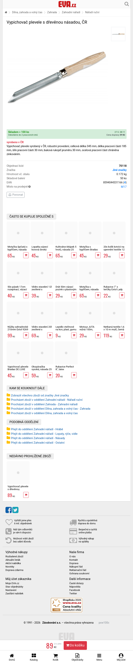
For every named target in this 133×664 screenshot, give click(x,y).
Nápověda (74, 586)
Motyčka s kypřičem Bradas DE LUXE (89, 249)
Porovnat (15, 194)
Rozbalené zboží (14, 556)
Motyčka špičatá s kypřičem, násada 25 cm (17, 249)
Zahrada (52, 12)
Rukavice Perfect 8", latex (65, 368)
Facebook (74, 590)
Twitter (73, 593)
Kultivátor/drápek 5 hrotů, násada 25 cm (66, 249)
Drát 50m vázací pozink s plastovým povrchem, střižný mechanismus (66, 290)
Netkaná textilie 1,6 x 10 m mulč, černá (114, 328)
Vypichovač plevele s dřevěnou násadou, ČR (18, 489)
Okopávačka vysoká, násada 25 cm (42, 369)
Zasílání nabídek (14, 593)
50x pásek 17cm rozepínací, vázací (17, 288)
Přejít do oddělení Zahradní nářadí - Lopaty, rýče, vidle (44, 433)
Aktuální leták (12, 560)
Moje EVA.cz (12, 583)
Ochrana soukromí (79, 573)
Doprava (73, 563)
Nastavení (10, 590)
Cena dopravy (115, 135)
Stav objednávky (14, 586)
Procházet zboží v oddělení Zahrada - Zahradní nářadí (44, 404)
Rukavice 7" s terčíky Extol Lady (113, 288)
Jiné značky (119, 169)
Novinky (9, 566)
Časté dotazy (76, 583)
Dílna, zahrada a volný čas (27, 12)
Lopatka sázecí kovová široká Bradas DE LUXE (40, 249)
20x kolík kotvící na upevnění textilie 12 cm (114, 249)
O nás (72, 556)
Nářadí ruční (92, 12)
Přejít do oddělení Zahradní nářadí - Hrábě (37, 429)
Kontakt (73, 560)
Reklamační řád (77, 570)
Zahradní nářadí (71, 12)
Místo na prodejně (67, 187)
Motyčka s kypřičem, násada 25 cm (89, 289)
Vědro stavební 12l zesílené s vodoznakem (42, 289)
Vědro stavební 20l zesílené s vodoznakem (42, 329)
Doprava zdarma (14, 570)
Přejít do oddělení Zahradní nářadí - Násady (38, 438)
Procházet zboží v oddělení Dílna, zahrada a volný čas (44, 413)
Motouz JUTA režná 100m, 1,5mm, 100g (87, 329)
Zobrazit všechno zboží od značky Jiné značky (40, 395)
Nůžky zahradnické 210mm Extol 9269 (18, 328)
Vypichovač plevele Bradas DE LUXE (18, 368)
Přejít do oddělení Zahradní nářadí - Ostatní (38, 442)
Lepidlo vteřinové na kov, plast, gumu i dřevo (66, 329)
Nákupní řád (76, 566)
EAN (67, 183)
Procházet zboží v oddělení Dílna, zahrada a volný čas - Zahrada (50, 408)
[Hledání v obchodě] (127, 4)
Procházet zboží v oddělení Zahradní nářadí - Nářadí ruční (47, 399)
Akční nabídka (13, 563)
